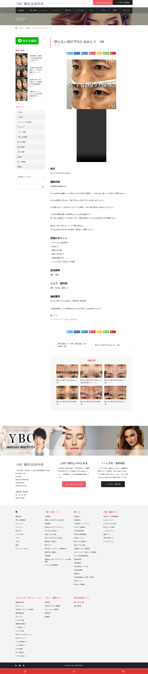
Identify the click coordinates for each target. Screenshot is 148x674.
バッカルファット (108, 531)
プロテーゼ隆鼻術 (79, 528)
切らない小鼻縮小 (79, 585)
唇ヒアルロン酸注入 (80, 542)
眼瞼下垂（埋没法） (51, 542)
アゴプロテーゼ (108, 542)
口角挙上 (77, 517)
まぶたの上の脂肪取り (52, 565)
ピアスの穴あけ (20, 656)
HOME (16, 512)
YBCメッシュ (78, 581)
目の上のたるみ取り (51, 531)
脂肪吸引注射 (20, 603)
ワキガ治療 (19, 649)
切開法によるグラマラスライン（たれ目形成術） (58, 561)
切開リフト (106, 535)
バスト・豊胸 (22, 132)
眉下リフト (48, 545)
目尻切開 (47, 556)
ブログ (103, 11)
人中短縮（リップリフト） (82, 524)
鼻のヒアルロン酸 (79, 545)
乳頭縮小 (47, 603)
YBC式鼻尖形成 (79, 531)
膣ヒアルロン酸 (79, 603)
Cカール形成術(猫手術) (81, 556)
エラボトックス (108, 520)
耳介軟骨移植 (78, 570)
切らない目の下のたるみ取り (54, 538)
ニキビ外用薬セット (22, 642)
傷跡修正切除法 (20, 624)
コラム (91, 11)
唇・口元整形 (22, 142)
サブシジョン (20, 606)
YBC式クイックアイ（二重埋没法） (56, 549)
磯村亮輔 (73, 320)
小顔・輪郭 (21, 152)
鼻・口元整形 (22, 162)
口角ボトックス (79, 538)
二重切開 (47, 517)
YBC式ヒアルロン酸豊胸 (52, 606)
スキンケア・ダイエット (28, 598)
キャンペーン (44, 12)
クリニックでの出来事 (24, 123)
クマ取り (55, 316)
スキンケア (21, 127)
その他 (20, 113)
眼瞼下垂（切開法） (51, 553)
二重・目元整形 (22, 137)
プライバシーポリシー (126, 12)
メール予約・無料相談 (123, 2)
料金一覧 (68, 11)
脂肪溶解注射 (20, 613)
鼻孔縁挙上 (77, 520)
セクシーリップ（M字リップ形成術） (85, 553)
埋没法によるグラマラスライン (54, 528)
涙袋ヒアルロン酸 (50, 535)
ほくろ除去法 (20, 653)
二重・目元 (51, 512)
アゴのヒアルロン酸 (109, 524)
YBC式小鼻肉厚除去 (80, 535)
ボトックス (19, 617)
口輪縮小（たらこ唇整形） (82, 549)
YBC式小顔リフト (108, 538)
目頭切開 (47, 524)
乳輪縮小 (47, 617)
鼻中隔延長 (77, 563)
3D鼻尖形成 (77, 560)
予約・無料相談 (33, 12)
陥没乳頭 (47, 613)
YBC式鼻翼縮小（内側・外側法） (85, 578)
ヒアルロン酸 (20, 621)
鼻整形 (20, 167)
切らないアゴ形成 (108, 528)
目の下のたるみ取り (63, 320)
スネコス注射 (20, 631)
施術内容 (21, 11)
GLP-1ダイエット (21, 638)
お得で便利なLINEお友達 (103, 2)
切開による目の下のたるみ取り (55, 520)
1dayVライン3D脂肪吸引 (111, 517)
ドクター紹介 (79, 12)
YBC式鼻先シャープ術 (81, 567)
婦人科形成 (21, 147)
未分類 (20, 157)
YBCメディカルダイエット (24, 635)
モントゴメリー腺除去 (52, 610)
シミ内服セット (20, 628)
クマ (53, 320)
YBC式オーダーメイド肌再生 (25, 610)
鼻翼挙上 (77, 574)
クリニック (56, 11)
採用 (115, 11)
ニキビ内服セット (21, 646)
